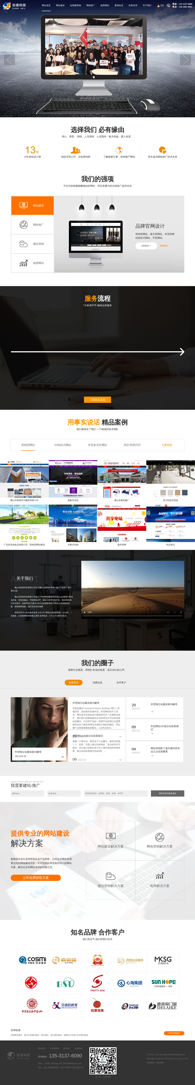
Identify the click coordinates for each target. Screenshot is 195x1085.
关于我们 (147, 5)
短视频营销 (75, 5)
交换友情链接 (174, 1033)
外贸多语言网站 (97, 444)
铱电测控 (45, 1035)
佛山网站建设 (56, 1035)
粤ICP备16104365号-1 (155, 1059)
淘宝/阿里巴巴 (132, 444)
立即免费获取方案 (36, 878)
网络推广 (90, 5)
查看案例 (163, 246)
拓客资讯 (74, 682)
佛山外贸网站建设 (31, 1035)
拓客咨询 (133, 5)
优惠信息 (97, 682)
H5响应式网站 (62, 444)
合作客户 (121, 682)
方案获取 (167, 444)
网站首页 (46, 5)
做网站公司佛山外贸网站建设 (76, 1035)
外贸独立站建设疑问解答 (28, 752)
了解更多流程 (97, 399)
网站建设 (60, 5)
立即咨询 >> (146, 246)
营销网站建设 (16, 1035)
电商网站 (104, 5)
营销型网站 (28, 444)
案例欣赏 (119, 5)
